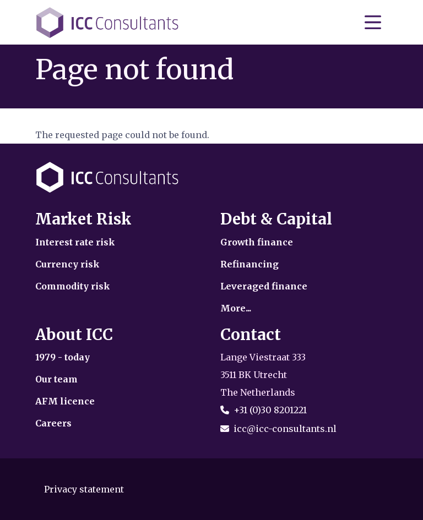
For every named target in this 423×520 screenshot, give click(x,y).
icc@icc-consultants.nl (285, 428)
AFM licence (65, 401)
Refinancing (249, 264)
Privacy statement (84, 489)
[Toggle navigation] (373, 22)
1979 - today (62, 357)
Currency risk (67, 264)
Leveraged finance (263, 286)
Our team (56, 379)
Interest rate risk (75, 242)
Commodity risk (72, 286)
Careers (53, 423)
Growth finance (256, 242)
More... (235, 308)
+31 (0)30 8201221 (270, 409)
